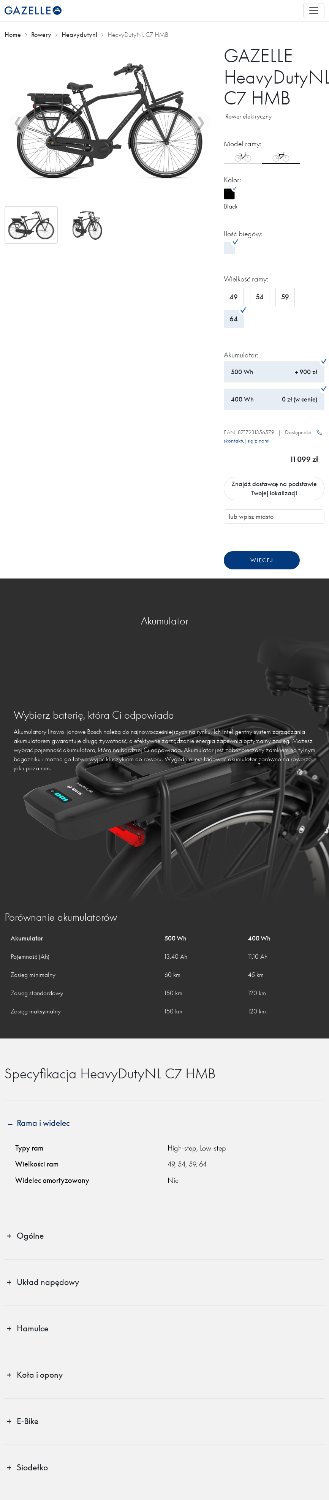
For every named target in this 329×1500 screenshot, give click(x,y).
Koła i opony (40, 1375)
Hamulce (32, 1328)
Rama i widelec (43, 1123)
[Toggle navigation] (313, 10)
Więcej (261, 560)
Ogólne (30, 1236)
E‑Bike (27, 1421)
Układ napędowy (48, 1282)
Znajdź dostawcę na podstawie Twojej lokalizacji (274, 488)
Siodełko (32, 1467)
